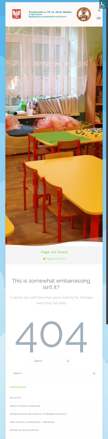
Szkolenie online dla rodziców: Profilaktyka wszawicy (38, 414)
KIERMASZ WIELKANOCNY (24, 430)
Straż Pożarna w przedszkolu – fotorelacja (32, 422)
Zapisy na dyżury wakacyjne (25, 405)
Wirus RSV (15, 397)
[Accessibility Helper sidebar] (103, 4)
